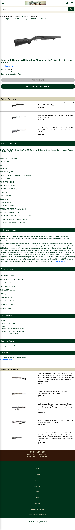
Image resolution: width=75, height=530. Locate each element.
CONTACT (37, 486)
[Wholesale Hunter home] (35, 3)
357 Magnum (34, 16)
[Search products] (34, 9)
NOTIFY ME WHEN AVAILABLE (38, 86)
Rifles (26, 16)
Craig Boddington (60, 261)
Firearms (18, 16)
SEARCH (37, 474)
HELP (37, 497)
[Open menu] (3, 3)
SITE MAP (37, 503)
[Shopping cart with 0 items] (72, 3)
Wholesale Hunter (6, 16)
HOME (38, 469)
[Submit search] (71, 9)
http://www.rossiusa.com (16, 328)
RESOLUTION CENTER (37, 509)
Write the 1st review (8, 66)
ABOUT (37, 480)
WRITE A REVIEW (6, 360)
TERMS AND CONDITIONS (37, 515)
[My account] (67, 3)
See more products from (11, 74)
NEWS (38, 492)
